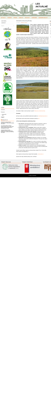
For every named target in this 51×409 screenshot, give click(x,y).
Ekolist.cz (5, 120)
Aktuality (3, 17)
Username (3, 109)
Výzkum (15, 17)
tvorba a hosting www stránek (32, 178)
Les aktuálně (33, 175)
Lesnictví (21, 17)
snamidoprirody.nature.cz (42, 115)
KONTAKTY (3, 22)
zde (38, 118)
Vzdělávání (34, 17)
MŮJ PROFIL (3, 20)
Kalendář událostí (43, 17)
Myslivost (27, 17)
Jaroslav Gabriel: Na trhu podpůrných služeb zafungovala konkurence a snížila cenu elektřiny (7, 131)
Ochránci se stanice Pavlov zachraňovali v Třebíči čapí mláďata (7, 122)
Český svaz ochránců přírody (39, 110)
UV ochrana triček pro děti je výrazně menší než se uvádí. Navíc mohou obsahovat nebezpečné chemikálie (7, 127)
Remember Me (4, 115)
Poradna (9, 17)
